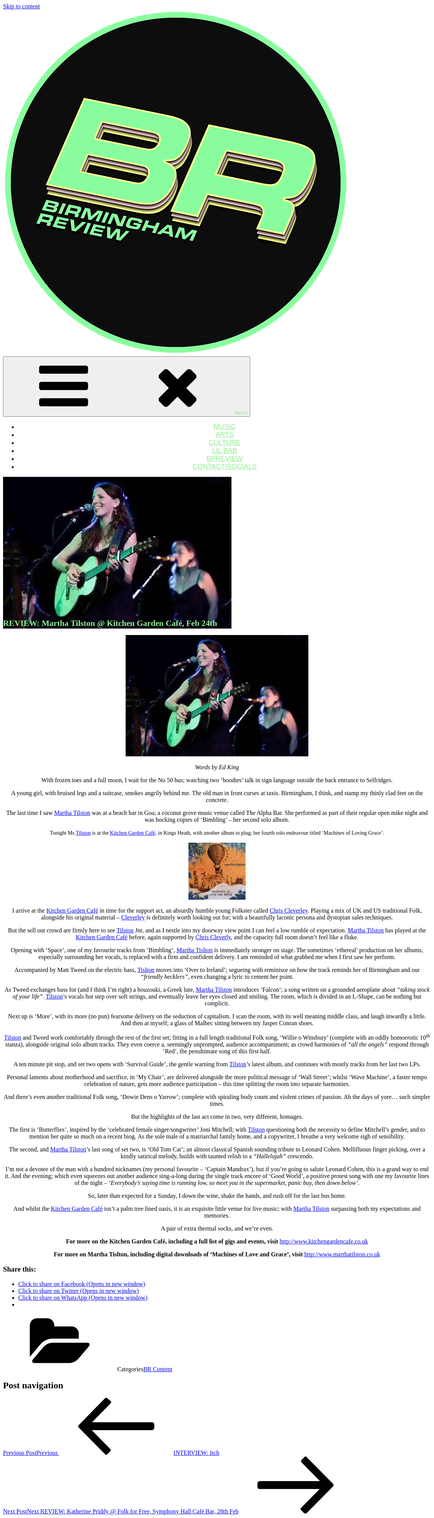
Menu (126, 386)
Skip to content (21, 6)
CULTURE (225, 442)
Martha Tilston (72, 813)
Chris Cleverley (289, 910)
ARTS (224, 434)
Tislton (146, 970)
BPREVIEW (224, 458)
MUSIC (225, 426)
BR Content (157, 1369)
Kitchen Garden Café (132, 833)
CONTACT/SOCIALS (225, 466)
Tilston (83, 833)
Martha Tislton (195, 950)
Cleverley (133, 917)
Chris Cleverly (213, 937)
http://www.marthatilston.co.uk (342, 1254)
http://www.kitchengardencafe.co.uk (323, 1241)
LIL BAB (224, 450)
